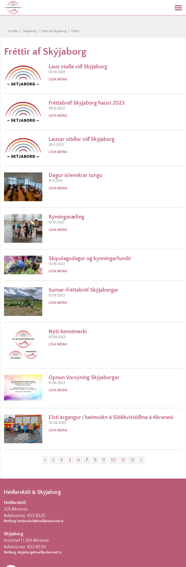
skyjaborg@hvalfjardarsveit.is (39, 552)
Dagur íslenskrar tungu (75, 175)
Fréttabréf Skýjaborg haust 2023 (87, 103)
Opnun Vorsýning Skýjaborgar (84, 377)
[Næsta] (141, 460)
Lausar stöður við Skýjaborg (82, 139)
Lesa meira (58, 79)
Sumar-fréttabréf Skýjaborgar (84, 290)
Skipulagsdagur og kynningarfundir (90, 258)
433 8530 (36, 547)
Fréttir (75, 31)
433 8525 (36, 515)
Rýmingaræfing (66, 217)
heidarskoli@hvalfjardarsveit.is (40, 521)
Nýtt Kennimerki (68, 332)
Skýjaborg (29, 31)
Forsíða (13, 31)
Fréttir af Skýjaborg (53, 31)
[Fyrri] (45, 460)
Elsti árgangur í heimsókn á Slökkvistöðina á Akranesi (111, 417)
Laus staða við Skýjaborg (78, 67)
